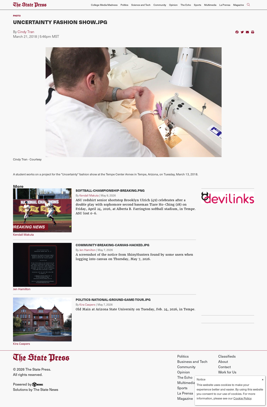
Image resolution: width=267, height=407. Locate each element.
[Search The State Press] (249, 5)
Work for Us (227, 372)
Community (159, 5)
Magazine (238, 5)
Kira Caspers (21, 343)
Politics (124, 5)
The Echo (186, 5)
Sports (197, 5)
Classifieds (227, 356)
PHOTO (17, 15)
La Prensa (224, 5)
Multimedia (210, 5)
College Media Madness (104, 5)
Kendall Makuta (23, 234)
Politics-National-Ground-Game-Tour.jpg (113, 299)
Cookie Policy (242, 398)
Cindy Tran (26, 31)
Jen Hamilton (21, 289)
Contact (224, 366)
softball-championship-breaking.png (110, 190)
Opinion (173, 5)
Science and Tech (140, 5)
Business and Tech (192, 361)
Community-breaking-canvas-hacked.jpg (112, 245)
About (223, 361)
